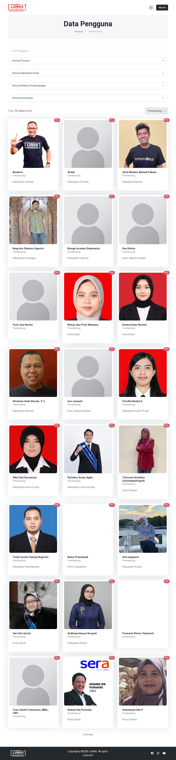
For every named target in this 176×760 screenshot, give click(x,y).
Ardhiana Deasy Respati (82, 633)
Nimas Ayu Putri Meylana (83, 325)
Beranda (79, 31)
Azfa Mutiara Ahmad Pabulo (139, 172)
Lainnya (88, 734)
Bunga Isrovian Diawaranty (84, 248)
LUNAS (93, 751)
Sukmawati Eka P (132, 710)
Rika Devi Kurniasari (25, 477)
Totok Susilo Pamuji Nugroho (30, 557)
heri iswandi (75, 401)
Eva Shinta (128, 248)
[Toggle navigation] (151, 8)
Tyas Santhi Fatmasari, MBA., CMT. (31, 711)
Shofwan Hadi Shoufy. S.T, (29, 401)
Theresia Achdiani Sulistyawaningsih (133, 479)
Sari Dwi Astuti (22, 633)
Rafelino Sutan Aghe (80, 477)
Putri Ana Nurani (23, 325)
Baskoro (18, 172)
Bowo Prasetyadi (78, 557)
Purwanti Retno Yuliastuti (138, 633)
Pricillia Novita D (132, 401)
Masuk (162, 7)
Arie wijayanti (130, 557)
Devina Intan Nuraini (134, 325)
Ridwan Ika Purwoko (80, 710)
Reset (28, 110)
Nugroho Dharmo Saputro (28, 248)
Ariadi (71, 172)
